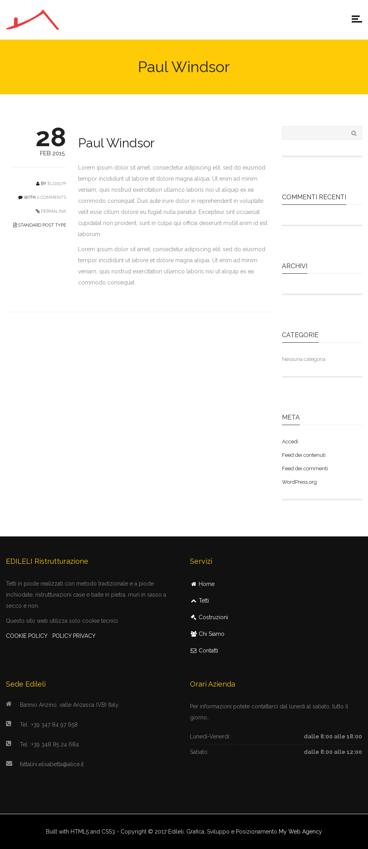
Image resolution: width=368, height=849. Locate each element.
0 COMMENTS (51, 197)
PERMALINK (53, 211)
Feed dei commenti (305, 468)
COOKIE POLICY (27, 636)
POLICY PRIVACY (74, 636)
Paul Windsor (116, 142)
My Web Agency (300, 831)
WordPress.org (299, 482)
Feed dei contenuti (304, 455)
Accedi (290, 442)
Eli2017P (57, 183)
